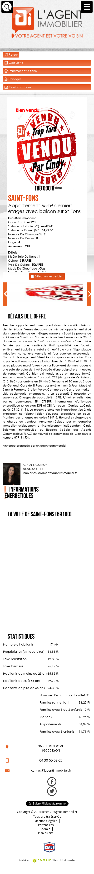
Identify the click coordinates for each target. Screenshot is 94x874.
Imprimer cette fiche (20, 71)
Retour (11, 55)
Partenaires (46, 825)
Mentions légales (46, 821)
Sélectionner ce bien (49, 276)
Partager (12, 79)
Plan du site (46, 833)
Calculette (13, 63)
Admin (45, 829)
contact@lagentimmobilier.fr (51, 770)
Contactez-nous (17, 87)
